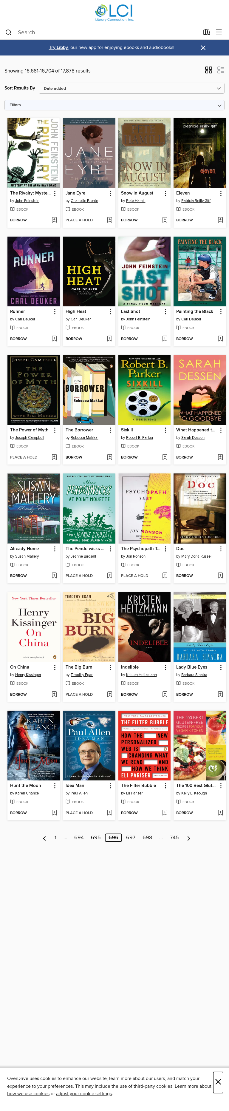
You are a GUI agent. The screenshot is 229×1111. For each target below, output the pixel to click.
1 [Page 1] (55, 837)
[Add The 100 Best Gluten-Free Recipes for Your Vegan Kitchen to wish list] (220, 813)
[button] (208, 72)
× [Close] (218, 1082)
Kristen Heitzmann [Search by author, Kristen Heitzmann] (141, 674)
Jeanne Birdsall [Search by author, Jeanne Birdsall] (83, 556)
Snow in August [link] (137, 193)
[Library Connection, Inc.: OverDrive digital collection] (114, 12)
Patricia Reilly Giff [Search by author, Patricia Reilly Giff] (196, 200)
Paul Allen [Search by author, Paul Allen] (79, 793)
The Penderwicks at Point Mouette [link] (86, 549)
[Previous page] (44, 837)
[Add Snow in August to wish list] (164, 220)
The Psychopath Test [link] (142, 549)
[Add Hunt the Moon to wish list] (54, 813)
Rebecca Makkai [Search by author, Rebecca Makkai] (84, 437)
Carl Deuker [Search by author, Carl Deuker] (25, 319)
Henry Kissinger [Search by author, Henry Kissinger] (28, 674)
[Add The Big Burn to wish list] (109, 695)
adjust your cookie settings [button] (84, 1094)
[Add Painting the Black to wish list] (220, 339)
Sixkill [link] (127, 430)
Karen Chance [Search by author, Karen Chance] (27, 793)
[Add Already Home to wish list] (54, 576)
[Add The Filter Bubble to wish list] (164, 813)
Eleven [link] (183, 193)
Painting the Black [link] (194, 311)
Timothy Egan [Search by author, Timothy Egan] (82, 674)
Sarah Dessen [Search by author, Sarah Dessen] (193, 437)
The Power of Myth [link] (29, 430)
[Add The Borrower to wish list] (109, 458)
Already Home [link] (24, 549)
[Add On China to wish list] (54, 695)
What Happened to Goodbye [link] (197, 430)
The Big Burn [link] (79, 667)
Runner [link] (17, 311)
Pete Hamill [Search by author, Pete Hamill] (136, 200)
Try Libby (58, 47)
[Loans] (206, 33)
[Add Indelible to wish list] (164, 695)
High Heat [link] (76, 311)
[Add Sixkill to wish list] (164, 458)
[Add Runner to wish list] (54, 339)
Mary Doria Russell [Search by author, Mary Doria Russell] (196, 556)
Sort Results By (19, 88)
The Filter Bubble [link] (138, 785)
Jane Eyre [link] (75, 193)
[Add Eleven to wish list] (220, 220)
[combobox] (102, 32)
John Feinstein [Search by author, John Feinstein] (27, 200)
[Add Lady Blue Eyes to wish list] (220, 695)
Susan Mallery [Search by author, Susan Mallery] (27, 556)
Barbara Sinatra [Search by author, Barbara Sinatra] (194, 674)
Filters (15, 105)
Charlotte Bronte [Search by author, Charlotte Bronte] (84, 200)
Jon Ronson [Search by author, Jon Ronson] (136, 556)
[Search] (8, 32)
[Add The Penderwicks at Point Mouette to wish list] (109, 576)
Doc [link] (180, 549)
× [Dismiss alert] (203, 48)
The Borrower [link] (79, 430)
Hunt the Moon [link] (25, 785)
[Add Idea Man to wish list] (109, 813)
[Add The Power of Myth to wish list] (54, 458)
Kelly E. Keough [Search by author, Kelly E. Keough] (194, 793)
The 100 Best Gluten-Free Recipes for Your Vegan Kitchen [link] (197, 785)
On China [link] (19, 667)
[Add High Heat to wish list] (109, 339)
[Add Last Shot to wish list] (164, 339)
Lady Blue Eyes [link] (191, 667)
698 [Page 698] (147, 837)
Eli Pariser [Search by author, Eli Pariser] (134, 793)
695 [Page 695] (96, 837)
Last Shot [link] (130, 311)
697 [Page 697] (130, 837)
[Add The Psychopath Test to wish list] (164, 576)
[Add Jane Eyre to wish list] (109, 220)
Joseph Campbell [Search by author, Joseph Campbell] (29, 437)
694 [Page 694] (79, 837)
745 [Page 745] (174, 837)
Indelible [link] (130, 667)
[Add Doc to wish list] (220, 576)
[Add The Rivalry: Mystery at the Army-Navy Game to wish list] (54, 220)
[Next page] (189, 837)
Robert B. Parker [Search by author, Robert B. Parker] (139, 437)
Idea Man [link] (75, 785)
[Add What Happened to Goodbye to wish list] (220, 458)
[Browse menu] (219, 32)
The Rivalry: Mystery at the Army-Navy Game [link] (31, 193)
